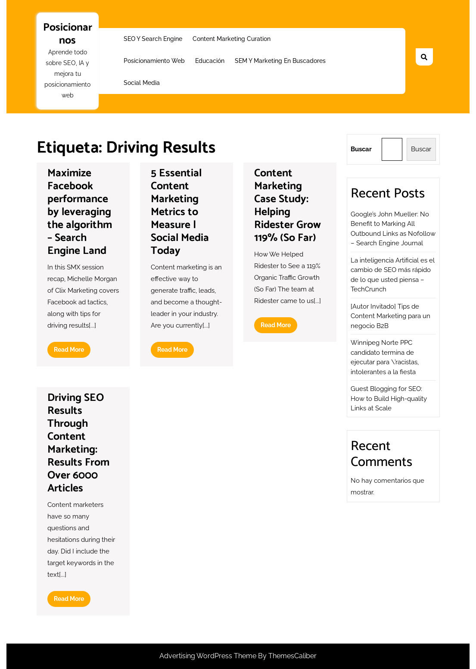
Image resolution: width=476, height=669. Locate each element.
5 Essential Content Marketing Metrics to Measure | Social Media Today (180, 212)
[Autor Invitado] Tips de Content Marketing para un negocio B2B (390, 316)
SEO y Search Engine (153, 38)
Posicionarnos (67, 34)
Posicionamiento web (154, 60)
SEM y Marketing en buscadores (280, 60)
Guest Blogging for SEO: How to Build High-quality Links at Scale (389, 398)
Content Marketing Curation (232, 38)
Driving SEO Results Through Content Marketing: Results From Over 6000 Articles (78, 443)
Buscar (361, 149)
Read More (72, 351)
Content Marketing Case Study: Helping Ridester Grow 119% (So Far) (287, 205)
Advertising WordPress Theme (208, 656)
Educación (209, 60)
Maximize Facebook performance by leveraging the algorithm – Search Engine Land (79, 212)
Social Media (142, 82)
